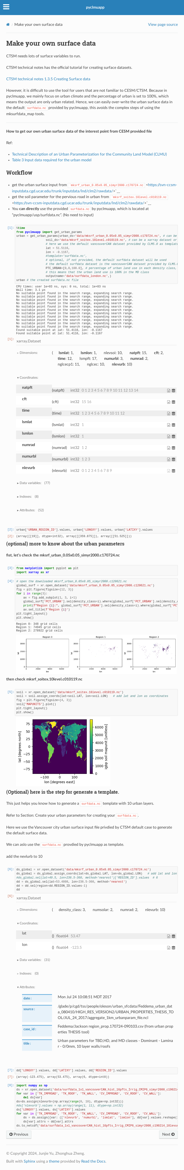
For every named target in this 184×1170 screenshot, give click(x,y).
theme (54, 1161)
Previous (18, 1134)
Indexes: (29, 497)
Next (168, 1134)
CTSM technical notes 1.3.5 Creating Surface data (48, 79)
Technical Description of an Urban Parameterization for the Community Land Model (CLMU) (89, 154)
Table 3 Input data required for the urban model (52, 160)
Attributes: (32, 510)
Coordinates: (29, 377)
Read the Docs (93, 1161)
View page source (163, 25)
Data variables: (35, 483)
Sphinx (29, 1161)
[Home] (8, 24)
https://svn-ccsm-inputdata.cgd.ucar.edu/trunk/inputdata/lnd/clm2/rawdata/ (79, 203)
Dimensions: (29, 353)
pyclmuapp (95, 7)
